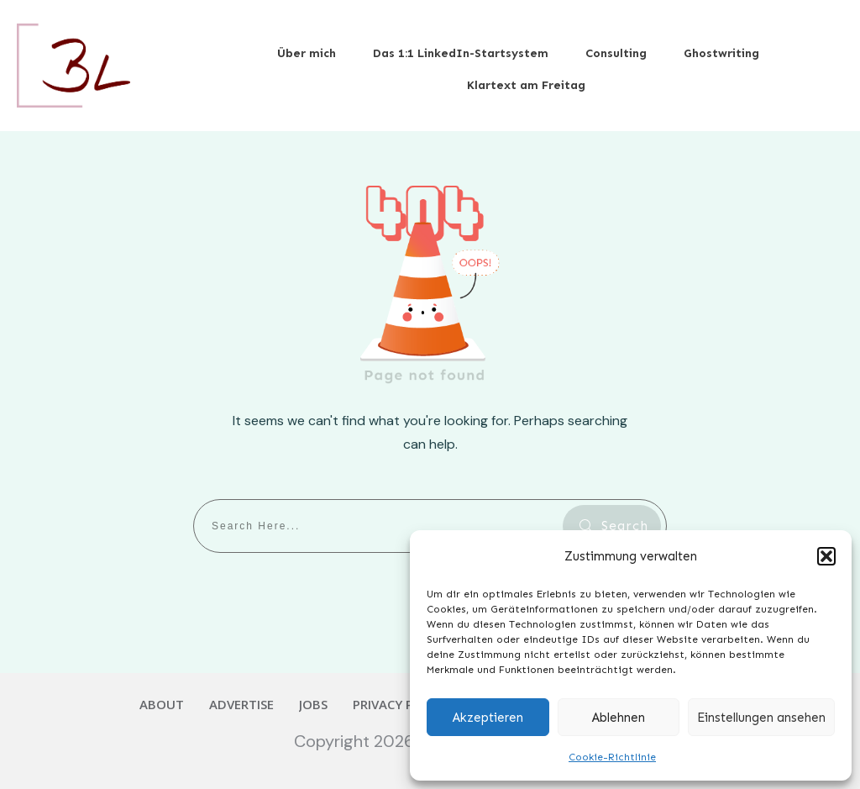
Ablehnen (618, 717)
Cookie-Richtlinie (612, 757)
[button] (826, 556)
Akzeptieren (488, 717)
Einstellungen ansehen (761, 717)
